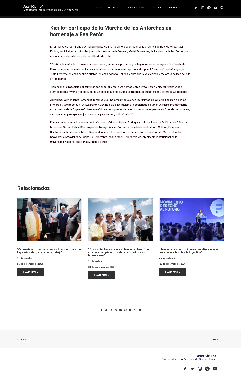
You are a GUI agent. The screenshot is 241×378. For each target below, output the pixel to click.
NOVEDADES (129, 9)
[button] (203, 9)
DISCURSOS (188, 9)
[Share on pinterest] (116, 310)
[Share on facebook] (101, 310)
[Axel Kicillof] (58, 9)
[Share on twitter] (106, 310)
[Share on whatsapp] (125, 310)
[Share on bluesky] (130, 310)
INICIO (112, 9)
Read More (30, 271)
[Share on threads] (111, 310)
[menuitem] (112, 9)
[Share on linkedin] (120, 310)
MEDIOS (171, 9)
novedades (26, 258)
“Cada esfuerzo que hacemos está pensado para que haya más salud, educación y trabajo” (49, 251)
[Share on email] (139, 310)
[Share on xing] (135, 310)
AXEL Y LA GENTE (151, 9)
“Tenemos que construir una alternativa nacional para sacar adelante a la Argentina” (188, 251)
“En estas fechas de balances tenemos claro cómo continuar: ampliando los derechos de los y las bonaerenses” (119, 252)
